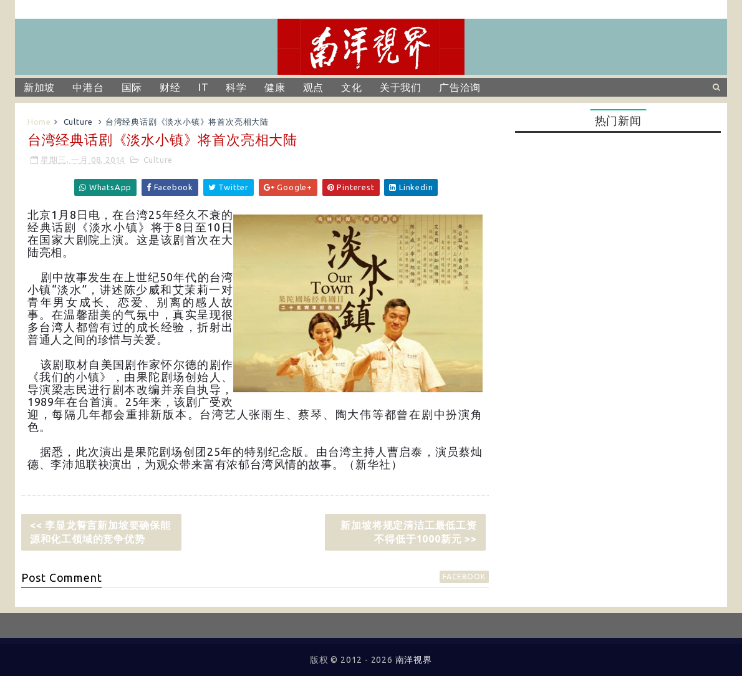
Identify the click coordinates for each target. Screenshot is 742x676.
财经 (170, 87)
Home (39, 121)
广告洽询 (460, 87)
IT (203, 87)
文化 (351, 87)
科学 (236, 87)
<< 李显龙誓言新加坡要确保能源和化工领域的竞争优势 (100, 531)
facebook (464, 576)
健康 (275, 87)
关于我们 (401, 87)
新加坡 (39, 87)
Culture (79, 121)
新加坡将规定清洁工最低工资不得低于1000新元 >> (408, 531)
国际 (132, 87)
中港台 (88, 87)
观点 (313, 87)
